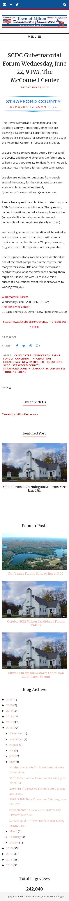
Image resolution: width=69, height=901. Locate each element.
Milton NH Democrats (25, 896)
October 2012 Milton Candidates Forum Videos (36, 623)
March (13, 831)
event (56, 355)
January (14, 842)
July (11, 750)
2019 (9, 710)
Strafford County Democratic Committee (34, 368)
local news (11, 362)
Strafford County (26, 365)
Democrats (41, 355)
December (16, 733)
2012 (9, 865)
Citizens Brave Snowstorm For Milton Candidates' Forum (36, 675)
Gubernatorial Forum (15, 297)
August (14, 744)
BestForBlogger (57, 896)
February (15, 837)
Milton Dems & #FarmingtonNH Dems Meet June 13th (34, 488)
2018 (9, 716)
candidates (22, 355)
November (16, 739)
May (12, 761)
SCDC (6, 365)
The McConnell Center (16, 306)
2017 (9, 722)
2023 (9, 699)
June (12, 756)
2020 (9, 705)
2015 (9, 848)
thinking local (14, 372)
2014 (9, 854)
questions (54, 362)
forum (8, 358)
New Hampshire (33, 362)
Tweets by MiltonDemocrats (20, 414)
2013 (9, 859)
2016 (9, 728)
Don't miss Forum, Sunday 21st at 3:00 (35, 573)
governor (22, 358)
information (41, 358)
